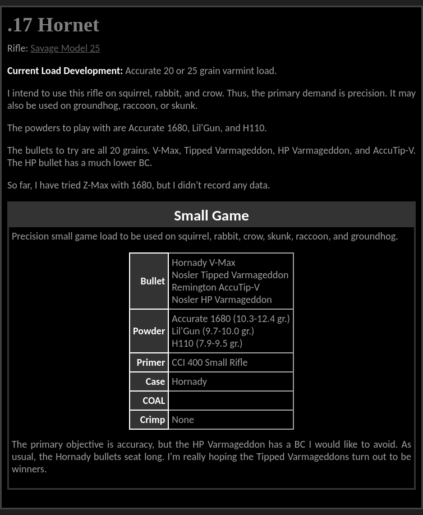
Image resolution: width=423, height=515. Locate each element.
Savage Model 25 (65, 48)
